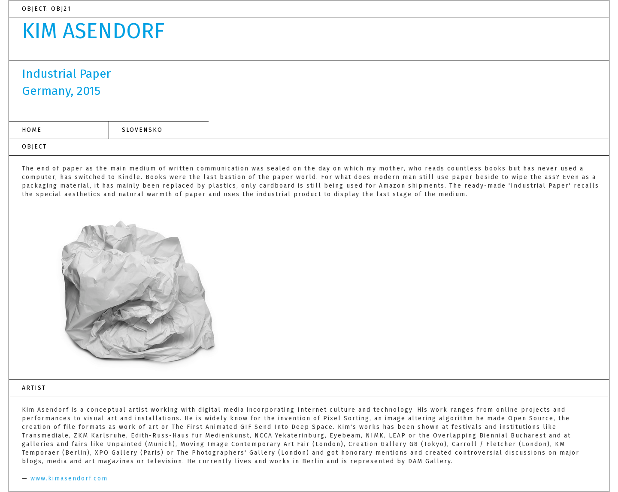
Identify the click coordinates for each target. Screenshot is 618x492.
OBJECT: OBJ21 (46, 8)
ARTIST (34, 388)
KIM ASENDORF (93, 31)
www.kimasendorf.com (69, 478)
